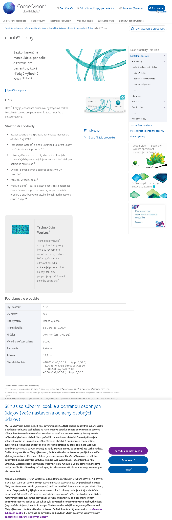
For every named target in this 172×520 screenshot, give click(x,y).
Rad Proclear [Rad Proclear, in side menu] (137, 107)
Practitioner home (13, 28)
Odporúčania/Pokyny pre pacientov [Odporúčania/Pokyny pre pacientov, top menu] (97, 8)
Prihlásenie (156, 8)
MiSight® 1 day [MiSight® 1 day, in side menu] (139, 118)
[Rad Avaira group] (164, 101)
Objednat (94, 130)
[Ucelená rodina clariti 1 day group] (164, 66)
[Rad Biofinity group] (164, 95)
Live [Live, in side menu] (134, 90)
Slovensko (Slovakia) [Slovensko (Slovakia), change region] (133, 8)
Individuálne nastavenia (128, 452)
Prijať (128, 471)
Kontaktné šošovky (57, 28)
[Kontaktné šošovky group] (164, 55)
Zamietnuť (128, 462)
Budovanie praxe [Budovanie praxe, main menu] (106, 20)
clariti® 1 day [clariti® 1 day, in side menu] (140, 73)
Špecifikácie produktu (17, 90)
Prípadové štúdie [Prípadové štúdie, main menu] (84, 20)
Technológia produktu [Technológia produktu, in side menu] (141, 125)
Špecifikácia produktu (102, 137)
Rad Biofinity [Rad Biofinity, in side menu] (137, 95)
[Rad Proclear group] (164, 106)
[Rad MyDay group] (164, 61)
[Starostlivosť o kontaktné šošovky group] (164, 130)
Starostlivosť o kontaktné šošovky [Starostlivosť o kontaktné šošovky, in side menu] (147, 130)
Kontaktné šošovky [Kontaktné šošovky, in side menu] (139, 56)
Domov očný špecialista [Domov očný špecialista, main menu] (14, 20)
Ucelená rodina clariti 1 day (80, 28)
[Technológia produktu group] (164, 124)
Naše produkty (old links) (35, 28)
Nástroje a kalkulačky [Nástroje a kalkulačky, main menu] (60, 20)
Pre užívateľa (66, 8)
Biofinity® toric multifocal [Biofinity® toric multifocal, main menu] (131, 20)
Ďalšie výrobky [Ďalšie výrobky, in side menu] (137, 136)
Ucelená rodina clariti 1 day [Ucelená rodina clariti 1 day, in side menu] (144, 67)
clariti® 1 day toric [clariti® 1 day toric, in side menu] (142, 84)
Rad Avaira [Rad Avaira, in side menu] (136, 101)
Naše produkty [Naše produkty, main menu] (38, 20)
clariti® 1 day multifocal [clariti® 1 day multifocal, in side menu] (144, 78)
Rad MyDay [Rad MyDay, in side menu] (137, 61)
